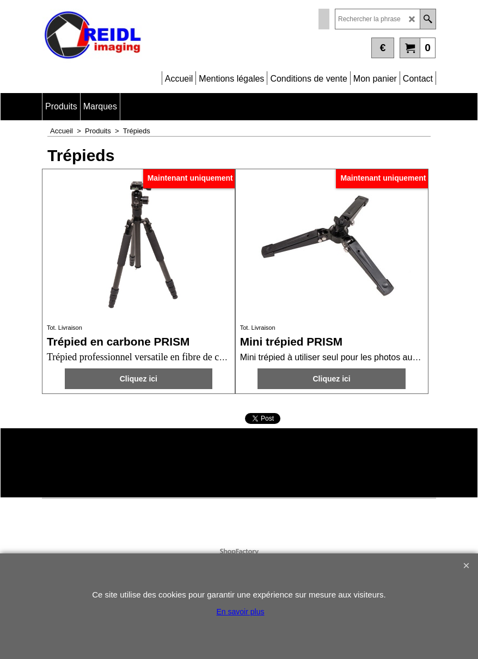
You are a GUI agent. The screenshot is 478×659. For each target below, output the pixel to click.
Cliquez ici (138, 378)
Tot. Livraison (64, 327)
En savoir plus (241, 611)
